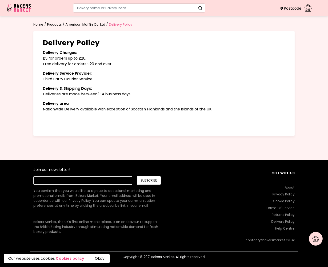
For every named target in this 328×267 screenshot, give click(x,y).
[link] (96, 193)
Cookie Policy (284, 201)
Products (54, 24)
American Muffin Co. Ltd (85, 24)
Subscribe (148, 180)
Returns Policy (283, 214)
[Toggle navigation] (318, 8)
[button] (292, 8)
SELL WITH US (283, 173)
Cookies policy (70, 258)
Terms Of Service (280, 208)
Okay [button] (99, 258)
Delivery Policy (120, 24)
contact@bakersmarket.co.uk (270, 240)
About (290, 187)
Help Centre (285, 228)
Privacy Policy (80, 200)
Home (38, 24)
